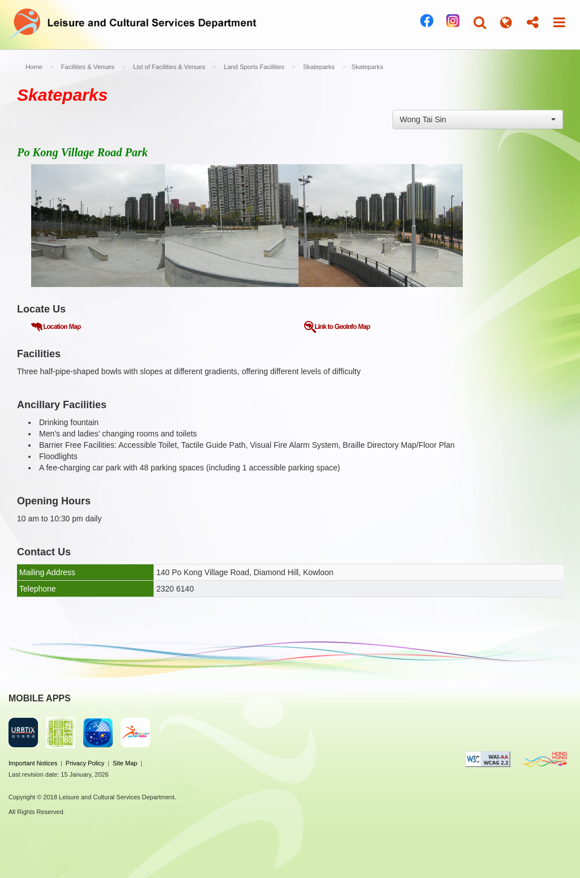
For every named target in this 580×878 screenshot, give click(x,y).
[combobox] (478, 119)
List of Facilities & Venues (169, 66)
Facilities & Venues (88, 66)
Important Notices (32, 763)
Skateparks (319, 66)
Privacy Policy (85, 763)
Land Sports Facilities (254, 66)
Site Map (125, 763)
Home (33, 66)
